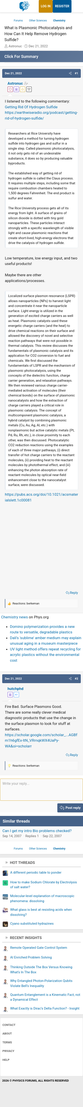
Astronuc (15, 83)
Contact (8, 1025)
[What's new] (75, 6)
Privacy (8, 1051)
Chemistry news (14, 617)
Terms (7, 1042)
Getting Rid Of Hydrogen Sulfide (31, 107)
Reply (74, 593)
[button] (70, 73)
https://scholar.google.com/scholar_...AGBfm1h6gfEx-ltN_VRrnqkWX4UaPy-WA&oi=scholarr (41, 740)
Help (6, 1059)
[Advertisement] (41, 545)
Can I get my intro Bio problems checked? (36, 831)
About (7, 1033)
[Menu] (8, 6)
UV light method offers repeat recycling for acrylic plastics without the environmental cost (45, 655)
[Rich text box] (41, 790)
